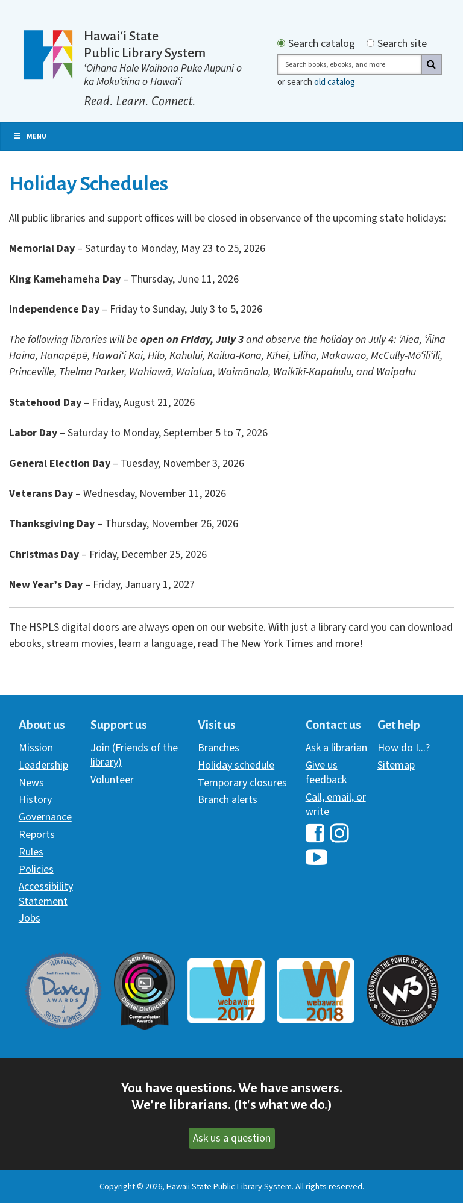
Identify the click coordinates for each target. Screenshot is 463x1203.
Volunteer (112, 779)
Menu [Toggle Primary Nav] (29, 136)
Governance (45, 817)
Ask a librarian (336, 747)
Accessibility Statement (46, 893)
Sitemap (396, 765)
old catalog (334, 82)
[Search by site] (370, 43)
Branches (218, 747)
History (35, 799)
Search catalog (321, 44)
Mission (36, 747)
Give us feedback (326, 772)
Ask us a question (232, 1138)
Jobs (29, 918)
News (31, 782)
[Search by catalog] (281, 43)
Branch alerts (227, 799)
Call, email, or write (336, 804)
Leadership (43, 765)
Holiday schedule (236, 765)
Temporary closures (242, 782)
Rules (31, 852)
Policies (36, 869)
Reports (37, 834)
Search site (402, 44)
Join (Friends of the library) (134, 755)
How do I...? (403, 747)
